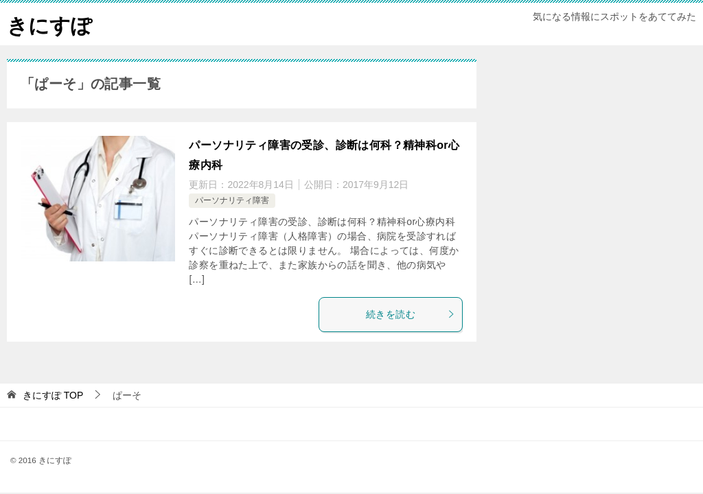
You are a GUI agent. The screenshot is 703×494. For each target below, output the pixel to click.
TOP (53, 394)
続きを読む (410, 313)
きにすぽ (49, 23)
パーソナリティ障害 (232, 199)
